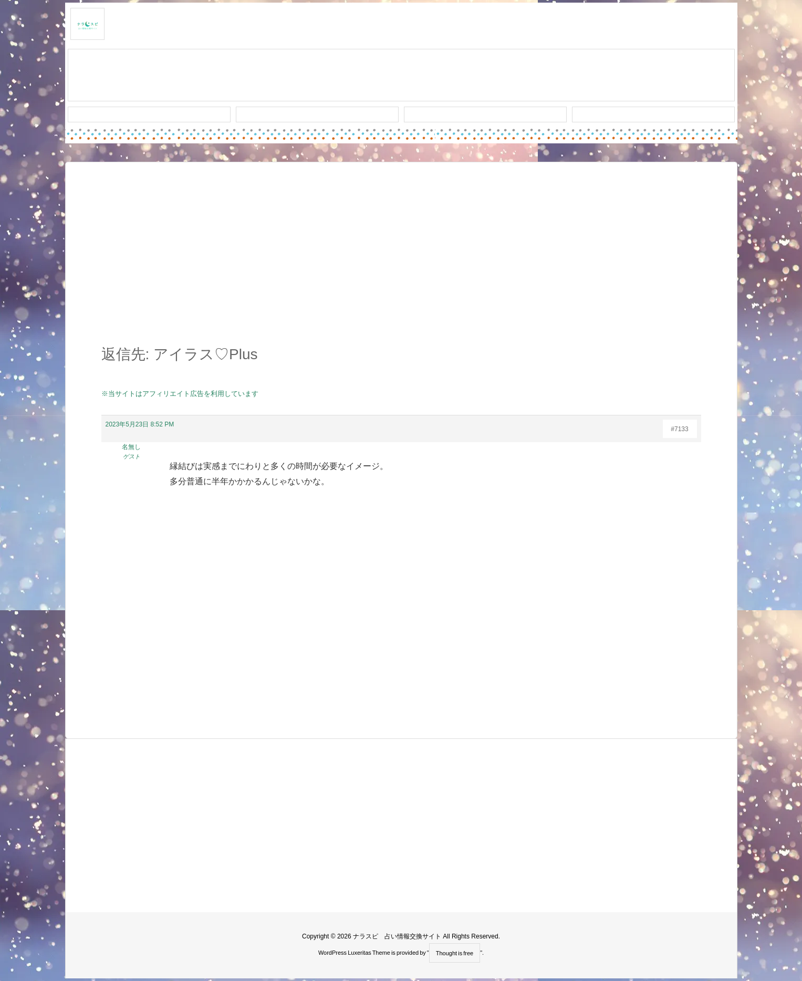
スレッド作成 (401, 75)
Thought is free (454, 953)
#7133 (679, 429)
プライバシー (653, 114)
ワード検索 (317, 114)
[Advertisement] (401, 259)
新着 (149, 114)
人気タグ (485, 114)
